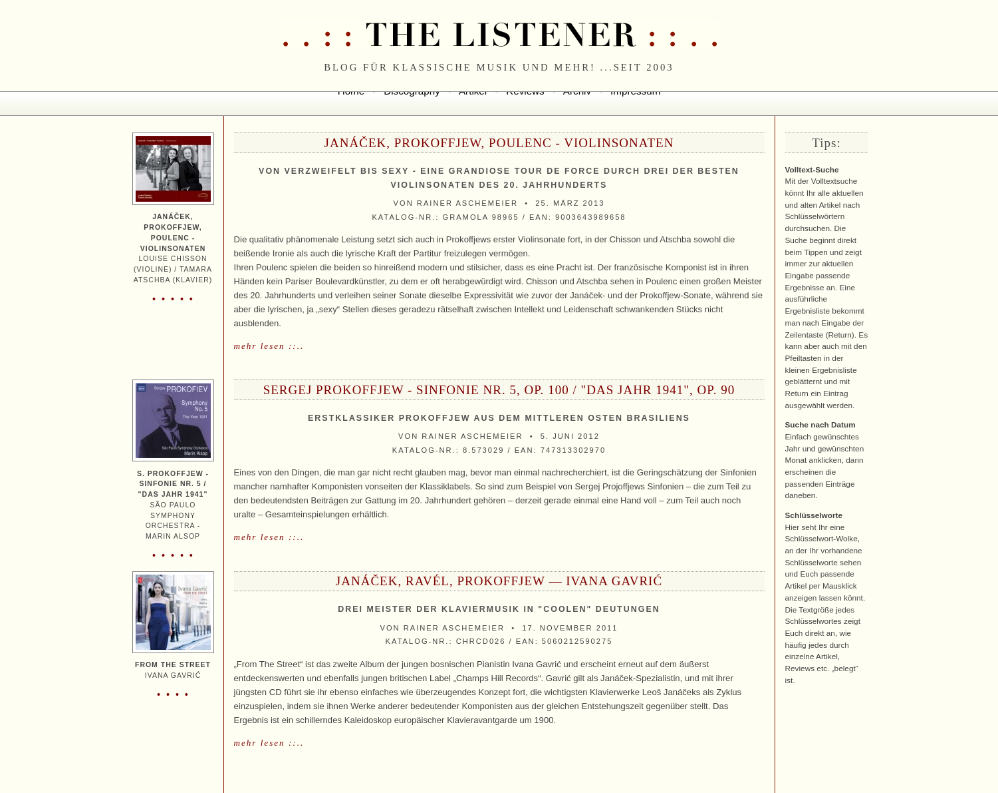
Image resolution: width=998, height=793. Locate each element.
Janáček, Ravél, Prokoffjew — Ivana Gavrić (499, 581)
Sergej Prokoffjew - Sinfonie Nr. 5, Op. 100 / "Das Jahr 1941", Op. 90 (499, 390)
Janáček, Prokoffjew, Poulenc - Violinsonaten (499, 143)
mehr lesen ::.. (269, 346)
